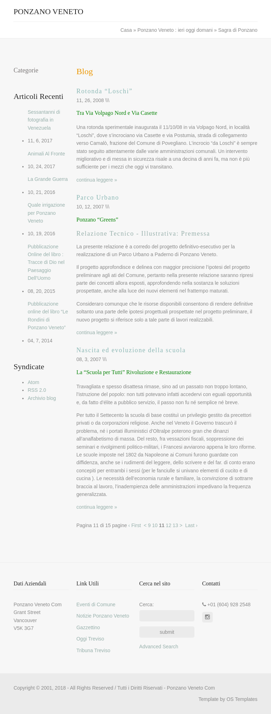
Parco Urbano (97, 197)
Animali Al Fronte (46, 154)
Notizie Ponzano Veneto (102, 616)
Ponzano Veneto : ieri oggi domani (174, 30)
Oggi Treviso (90, 639)
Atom (33, 382)
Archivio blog (42, 398)
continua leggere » (96, 180)
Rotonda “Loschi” (104, 91)
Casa (126, 30)
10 (155, 525)
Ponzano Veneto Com (191, 688)
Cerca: (146, 604)
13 (175, 525)
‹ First (134, 525)
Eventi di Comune (95, 604)
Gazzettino (88, 627)
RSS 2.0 (37, 390)
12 (168, 525)
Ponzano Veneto (48, 11)
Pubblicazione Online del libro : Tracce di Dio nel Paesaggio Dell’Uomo (46, 262)
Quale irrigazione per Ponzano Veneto (46, 213)
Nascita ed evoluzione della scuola (131, 350)
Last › (191, 525)
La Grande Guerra (48, 179)
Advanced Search (159, 646)
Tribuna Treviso (93, 650)
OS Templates (242, 699)
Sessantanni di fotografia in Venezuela (44, 120)
